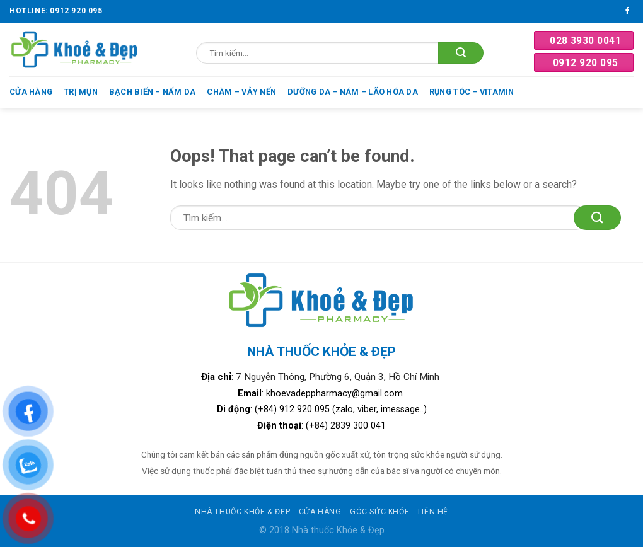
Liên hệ (433, 511)
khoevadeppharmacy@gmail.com (335, 393)
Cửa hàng (30, 91)
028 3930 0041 (585, 41)
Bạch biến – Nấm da (152, 91)
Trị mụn (81, 91)
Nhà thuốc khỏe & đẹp (242, 511)
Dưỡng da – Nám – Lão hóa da (352, 91)
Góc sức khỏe (379, 511)
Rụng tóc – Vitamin (471, 91)
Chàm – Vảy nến (241, 91)
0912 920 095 (585, 63)
